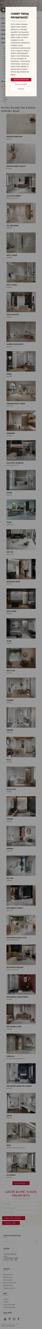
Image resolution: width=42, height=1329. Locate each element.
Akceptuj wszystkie (21, 79)
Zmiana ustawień (21, 84)
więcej (13, 74)
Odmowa (21, 89)
